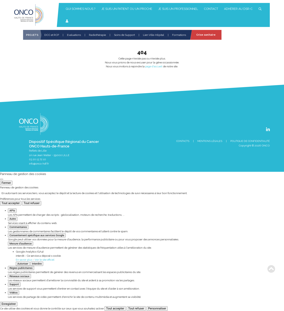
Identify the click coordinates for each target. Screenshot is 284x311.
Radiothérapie (97, 34)
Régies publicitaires (21, 268)
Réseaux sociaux (19, 276)
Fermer (6, 183)
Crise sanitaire (206, 34)
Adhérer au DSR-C (238, 9)
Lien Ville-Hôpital (153, 34)
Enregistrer (9, 304)
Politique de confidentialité (249, 141)
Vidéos (13, 292)
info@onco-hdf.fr (39, 164)
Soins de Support (124, 34)
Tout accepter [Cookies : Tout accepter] (11, 203)
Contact (211, 9)
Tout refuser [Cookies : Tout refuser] (32, 203)
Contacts (178, 141)
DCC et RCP (51, 34)
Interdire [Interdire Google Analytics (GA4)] (37, 263)
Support (14, 284)
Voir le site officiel (45, 259)
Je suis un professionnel (178, 9)
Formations (179, 34)
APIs (12, 210)
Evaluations (74, 34)
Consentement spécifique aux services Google (36, 235)
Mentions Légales (206, 141)
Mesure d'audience (20, 243)
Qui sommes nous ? (80, 9)
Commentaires (18, 227)
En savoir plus (24, 259)
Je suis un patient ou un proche (126, 9)
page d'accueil (154, 66)
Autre (12, 219)
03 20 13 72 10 (37, 159)
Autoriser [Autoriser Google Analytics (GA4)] (22, 263)
